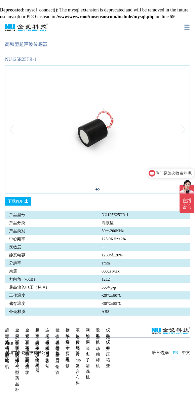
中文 (186, 352)
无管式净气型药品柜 (17, 366)
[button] (19, 129)
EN (175, 352)
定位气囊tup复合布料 (78, 359)
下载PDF (18, 201)
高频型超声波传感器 (26, 44)
